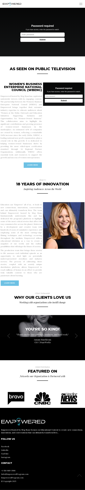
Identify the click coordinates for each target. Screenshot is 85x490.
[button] (76, 335)
